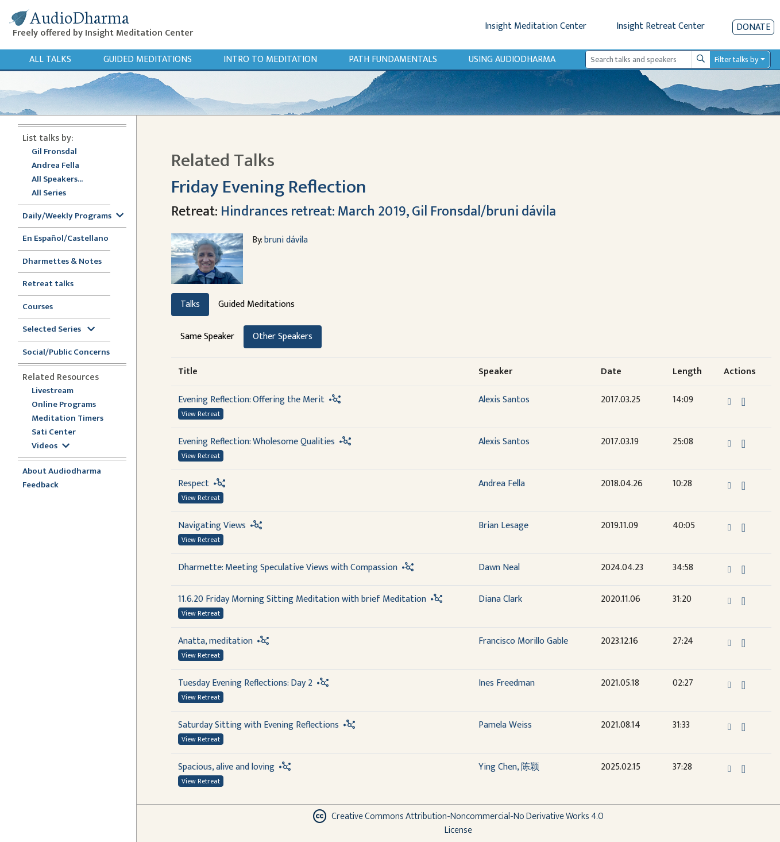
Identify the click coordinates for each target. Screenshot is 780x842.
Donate (753, 27)
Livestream (53, 391)
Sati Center (54, 432)
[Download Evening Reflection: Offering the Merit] (743, 401)
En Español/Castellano (65, 238)
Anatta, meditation (215, 641)
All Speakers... (57, 179)
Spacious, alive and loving (226, 767)
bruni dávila (286, 240)
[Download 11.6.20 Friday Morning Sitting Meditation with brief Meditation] (743, 601)
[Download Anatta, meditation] (743, 643)
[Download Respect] (743, 485)
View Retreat (201, 414)
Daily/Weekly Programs (72, 216)
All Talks (50, 59)
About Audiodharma (61, 471)
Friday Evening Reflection (268, 187)
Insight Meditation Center (535, 26)
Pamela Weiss (505, 725)
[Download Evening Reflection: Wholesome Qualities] (743, 443)
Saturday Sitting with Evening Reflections (258, 725)
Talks (190, 304)
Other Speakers (282, 336)
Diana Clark (500, 599)
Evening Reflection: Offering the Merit (251, 399)
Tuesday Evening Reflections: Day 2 (245, 683)
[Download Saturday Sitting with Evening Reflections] (743, 727)
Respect (193, 483)
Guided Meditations (147, 59)
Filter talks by (736, 59)
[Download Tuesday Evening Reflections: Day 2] (743, 685)
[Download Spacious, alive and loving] (743, 769)
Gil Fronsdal (54, 152)
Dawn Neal (499, 567)
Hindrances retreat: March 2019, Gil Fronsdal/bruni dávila (388, 211)
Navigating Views (212, 525)
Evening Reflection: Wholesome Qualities (256, 441)
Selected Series (58, 329)
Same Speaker (207, 336)
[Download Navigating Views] (743, 527)
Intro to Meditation (270, 59)
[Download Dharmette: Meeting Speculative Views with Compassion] (743, 569)
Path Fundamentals (393, 59)
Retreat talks (48, 284)
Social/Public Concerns (66, 352)
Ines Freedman (506, 683)
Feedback (40, 485)
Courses (37, 307)
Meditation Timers (67, 418)
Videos (50, 446)
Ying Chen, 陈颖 (508, 767)
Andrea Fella (55, 165)
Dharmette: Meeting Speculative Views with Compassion (289, 567)
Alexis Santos (504, 399)
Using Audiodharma (512, 59)
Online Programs (64, 405)
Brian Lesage (503, 525)
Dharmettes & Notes (62, 261)
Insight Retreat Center (660, 26)
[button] (730, 401)
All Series (49, 193)
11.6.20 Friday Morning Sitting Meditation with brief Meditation (302, 599)
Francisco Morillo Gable (523, 641)
